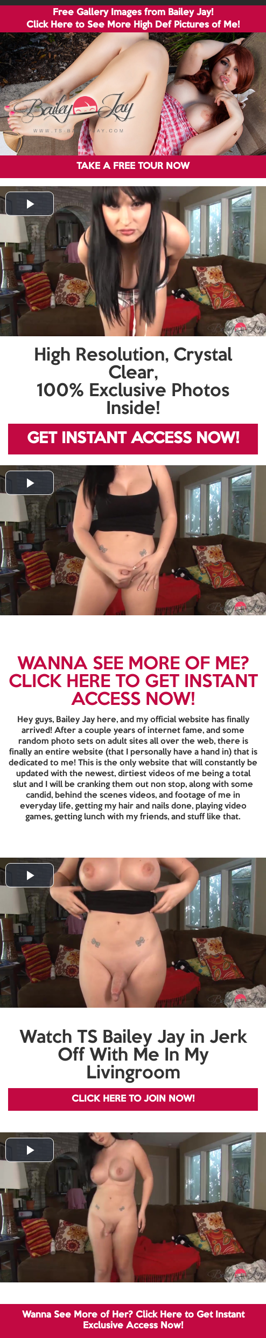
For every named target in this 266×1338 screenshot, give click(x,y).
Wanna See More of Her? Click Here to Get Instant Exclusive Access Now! (133, 1320)
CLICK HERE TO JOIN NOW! (133, 1099)
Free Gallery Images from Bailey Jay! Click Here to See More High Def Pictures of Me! (133, 19)
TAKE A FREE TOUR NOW (133, 166)
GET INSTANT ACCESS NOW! (133, 439)
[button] (29, 204)
